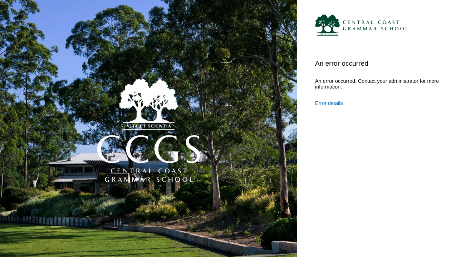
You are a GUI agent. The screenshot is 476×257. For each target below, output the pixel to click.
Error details (329, 103)
